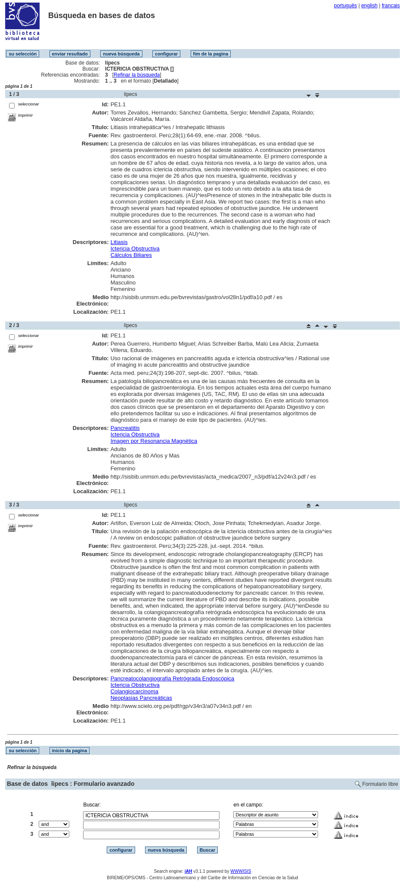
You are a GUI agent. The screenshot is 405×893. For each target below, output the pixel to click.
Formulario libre (380, 784)
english (369, 6)
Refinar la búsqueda (137, 75)
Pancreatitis (125, 428)
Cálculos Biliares (131, 255)
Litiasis (119, 242)
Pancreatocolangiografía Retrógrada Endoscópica (173, 678)
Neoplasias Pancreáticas (141, 698)
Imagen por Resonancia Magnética (154, 441)
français (391, 6)
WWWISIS (240, 871)
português (345, 6)
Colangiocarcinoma (134, 691)
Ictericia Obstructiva (135, 248)
